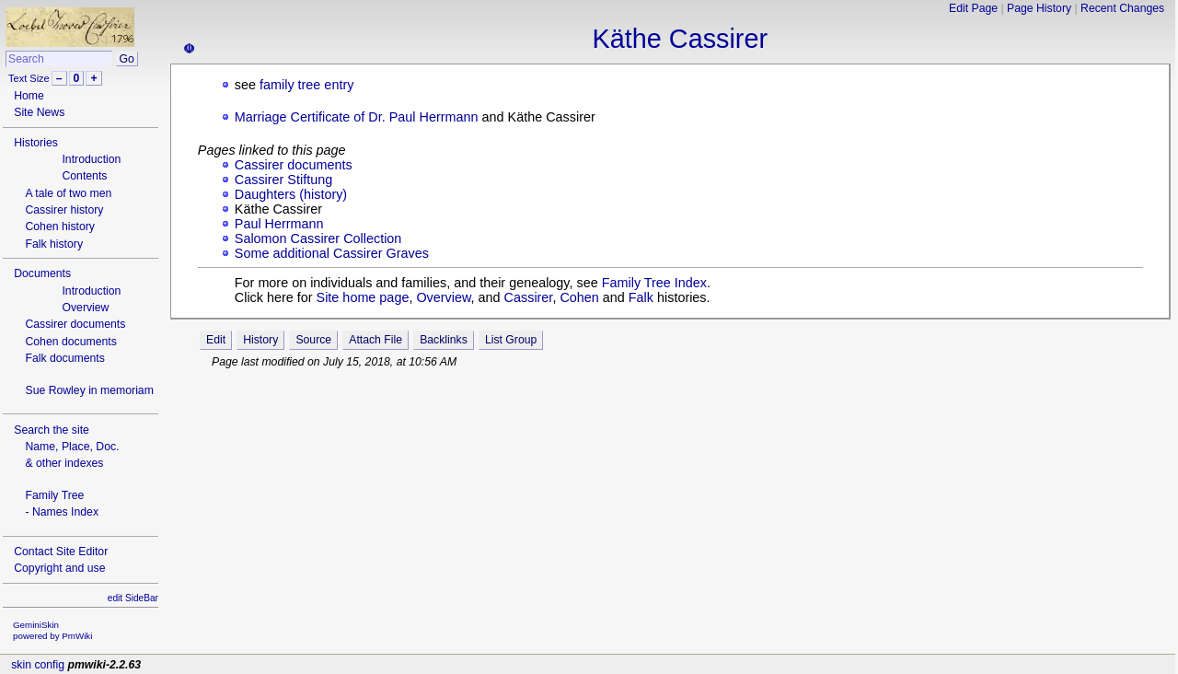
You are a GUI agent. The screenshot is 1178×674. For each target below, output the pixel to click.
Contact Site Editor (61, 551)
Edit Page (973, 8)
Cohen (579, 297)
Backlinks (444, 339)
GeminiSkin (36, 625)
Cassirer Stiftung (283, 179)
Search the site (51, 430)
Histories (36, 142)
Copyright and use (59, 568)
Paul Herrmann (279, 223)
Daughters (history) (291, 194)
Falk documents (64, 358)
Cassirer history (64, 209)
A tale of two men (68, 193)
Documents (42, 273)
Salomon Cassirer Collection (318, 238)
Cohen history (60, 226)
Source (313, 339)
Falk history (54, 244)
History (260, 339)
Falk (641, 297)
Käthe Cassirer (680, 38)
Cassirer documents (75, 324)
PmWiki (77, 636)
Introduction (91, 159)
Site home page (363, 297)
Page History (1039, 8)
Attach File (375, 339)
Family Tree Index (654, 282)
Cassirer (528, 297)
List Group (511, 339)
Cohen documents (70, 341)
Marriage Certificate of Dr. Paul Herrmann (357, 117)
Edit (215, 339)
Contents (84, 175)
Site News (39, 112)
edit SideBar (133, 598)
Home (29, 95)
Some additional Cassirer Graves (332, 253)
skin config (37, 664)
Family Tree (54, 495)
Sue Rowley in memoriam (89, 390)
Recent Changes (1122, 8)
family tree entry (306, 84)
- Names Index (61, 512)
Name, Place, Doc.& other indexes (72, 455)
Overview (85, 307)
